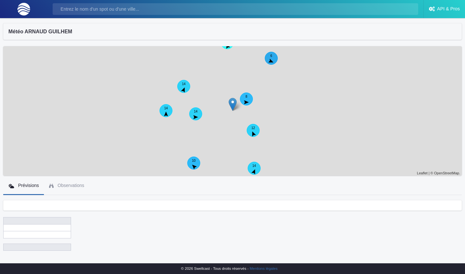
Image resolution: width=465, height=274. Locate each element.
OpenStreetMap (446, 173)
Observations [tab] (66, 185)
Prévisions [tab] (23, 185)
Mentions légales (263, 268)
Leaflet (422, 173)
